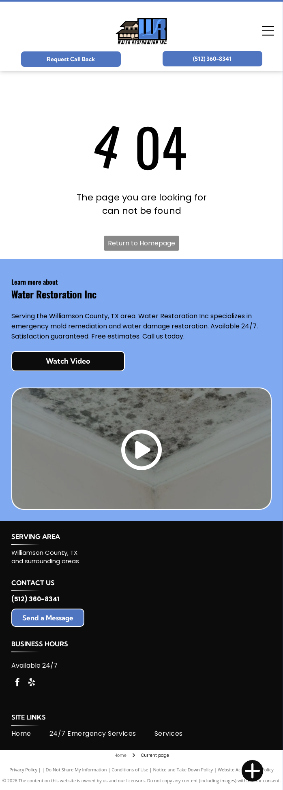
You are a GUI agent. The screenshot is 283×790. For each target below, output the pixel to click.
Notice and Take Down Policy (183, 770)
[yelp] (32, 683)
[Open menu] (268, 31)
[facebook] (17, 683)
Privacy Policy (23, 770)
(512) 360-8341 (35, 599)
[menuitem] (30, 734)
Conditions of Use (129, 770)
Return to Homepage (141, 243)
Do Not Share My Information (76, 770)
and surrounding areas (45, 561)
